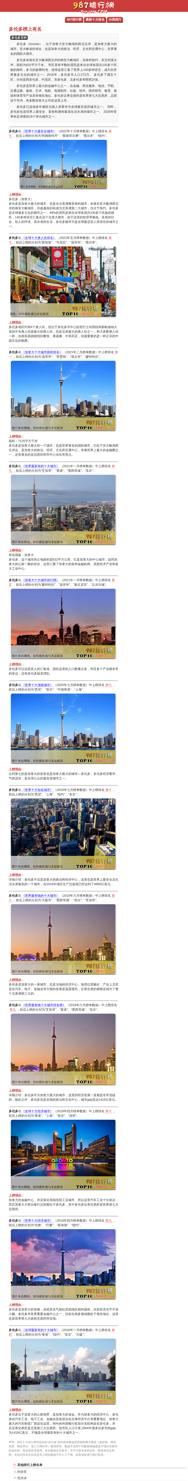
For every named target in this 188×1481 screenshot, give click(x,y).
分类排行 (115, 19)
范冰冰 (22, 1478)
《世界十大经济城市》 (37, 1220)
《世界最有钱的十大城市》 (40, 895)
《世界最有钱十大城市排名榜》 (44, 1005)
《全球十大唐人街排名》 (39, 238)
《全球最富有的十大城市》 (40, 1330)
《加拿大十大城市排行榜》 (40, 580)
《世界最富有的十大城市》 (40, 466)
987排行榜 (74, 19)
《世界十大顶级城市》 (37, 685)
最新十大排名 (95, 19)
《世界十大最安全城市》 (39, 131)
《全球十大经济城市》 (37, 1111)
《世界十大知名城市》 (37, 790)
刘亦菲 (22, 1471)
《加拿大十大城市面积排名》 (42, 352)
